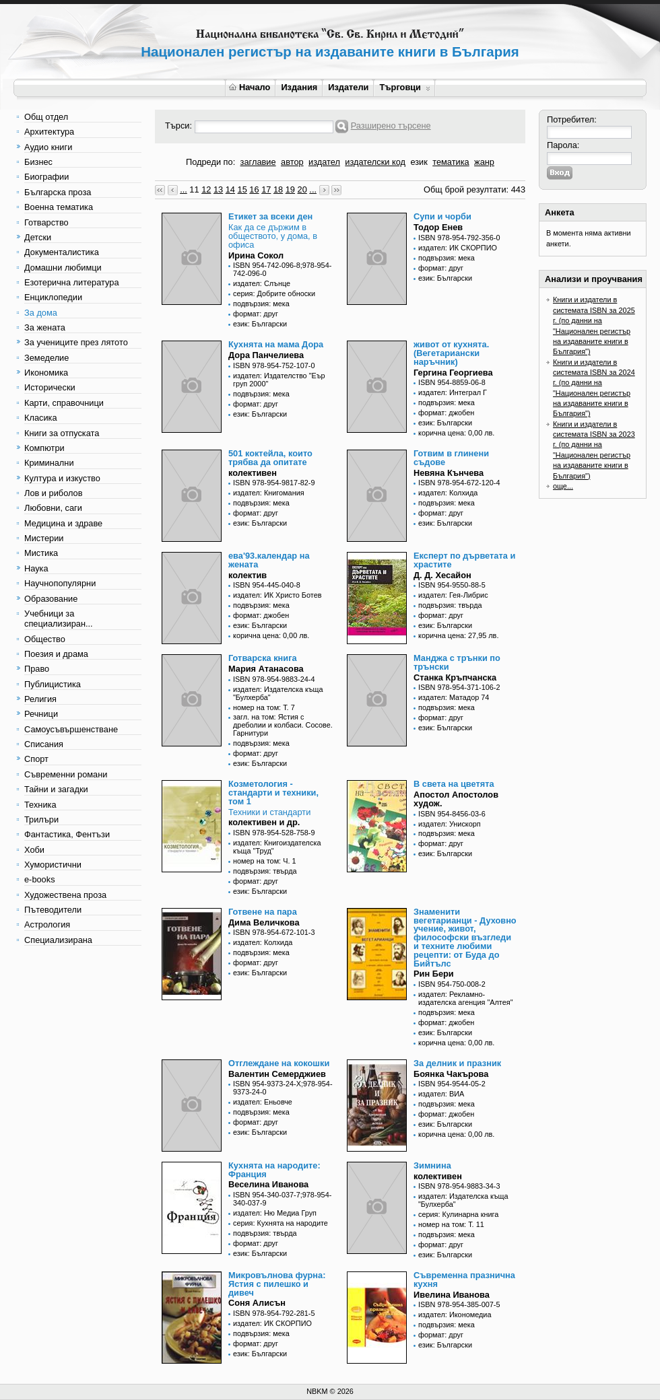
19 (290, 189)
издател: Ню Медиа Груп (275, 1213)
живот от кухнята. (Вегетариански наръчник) (451, 353)
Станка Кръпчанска (455, 677)
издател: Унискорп (449, 824)
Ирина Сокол (256, 255)
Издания (299, 87)
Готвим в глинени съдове (451, 457)
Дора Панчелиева (266, 355)
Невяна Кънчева (449, 473)
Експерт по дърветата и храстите (464, 560)
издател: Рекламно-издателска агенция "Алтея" (465, 998)
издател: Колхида (447, 493)
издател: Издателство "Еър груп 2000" (279, 380)
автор (292, 162)
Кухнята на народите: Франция (274, 1169)
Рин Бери (434, 974)
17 (266, 189)
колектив (247, 575)
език (418, 162)
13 (218, 189)
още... (563, 486)
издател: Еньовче (262, 1102)
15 (242, 189)
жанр (484, 162)
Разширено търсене (391, 125)
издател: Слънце (261, 283)
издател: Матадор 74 (453, 697)
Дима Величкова (264, 922)
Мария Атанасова (266, 669)
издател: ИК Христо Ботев (277, 595)
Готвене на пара (262, 912)
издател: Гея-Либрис (453, 595)
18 (278, 189)
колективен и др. (264, 822)
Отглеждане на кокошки (278, 1063)
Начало (249, 87)
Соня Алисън (257, 1303)
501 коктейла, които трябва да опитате (270, 457)
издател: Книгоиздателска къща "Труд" (277, 847)
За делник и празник (457, 1063)
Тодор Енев (438, 227)
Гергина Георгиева (453, 373)
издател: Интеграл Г (452, 392)
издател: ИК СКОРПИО (457, 248)
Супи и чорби (442, 216)
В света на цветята (454, 784)
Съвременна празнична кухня (464, 1279)
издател (324, 162)
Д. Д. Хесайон (442, 575)
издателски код (375, 162)
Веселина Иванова (268, 1184)
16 (254, 189)
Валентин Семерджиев (277, 1074)
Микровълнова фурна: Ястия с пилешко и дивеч (276, 1284)
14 (230, 189)
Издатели (348, 87)
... (183, 189)
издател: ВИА (441, 1094)
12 (206, 189)
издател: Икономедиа (454, 1314)
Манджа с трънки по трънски (457, 662)
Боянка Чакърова (451, 1074)
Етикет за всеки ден (270, 216)
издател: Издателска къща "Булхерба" (278, 693)
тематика (450, 162)
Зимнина (432, 1165)
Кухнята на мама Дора (275, 344)
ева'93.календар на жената (269, 560)
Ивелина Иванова (452, 1295)
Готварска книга (262, 658)
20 (302, 189)
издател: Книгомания (268, 493)
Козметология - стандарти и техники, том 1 (273, 792)
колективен (252, 473)
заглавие (258, 162)
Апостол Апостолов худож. (456, 799)
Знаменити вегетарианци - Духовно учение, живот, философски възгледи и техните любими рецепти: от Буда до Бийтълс (465, 938)
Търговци (404, 87)
